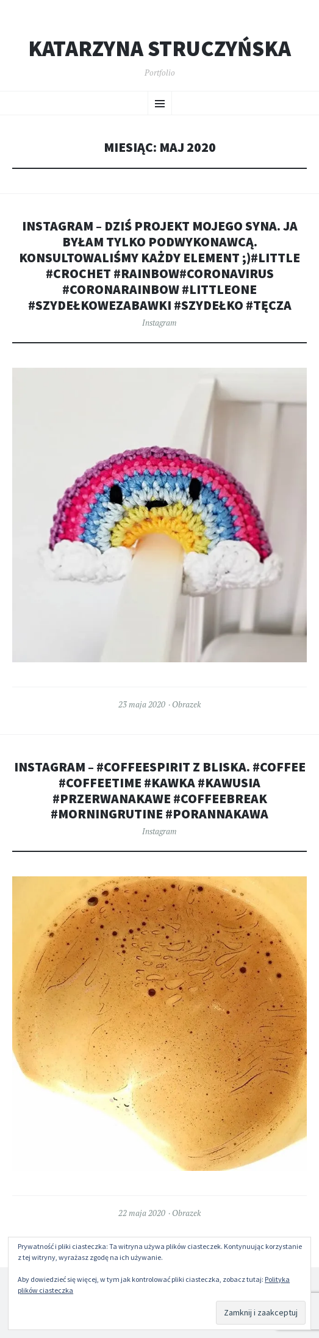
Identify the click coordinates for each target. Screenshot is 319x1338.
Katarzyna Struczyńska (159, 49)
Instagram (159, 322)
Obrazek (186, 704)
